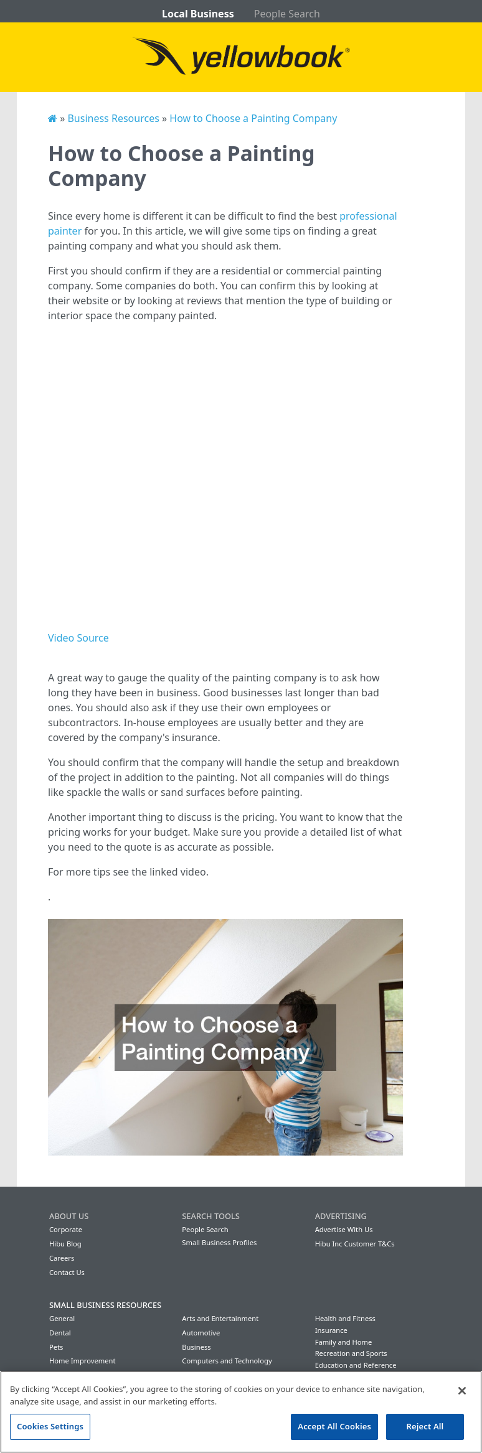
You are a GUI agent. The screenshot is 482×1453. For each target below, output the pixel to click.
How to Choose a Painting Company (253, 118)
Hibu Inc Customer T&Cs (355, 1243)
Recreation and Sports (351, 1353)
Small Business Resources (105, 1305)
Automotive (201, 1332)
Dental (60, 1332)
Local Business (198, 14)
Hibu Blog (65, 1243)
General (62, 1318)
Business (196, 1347)
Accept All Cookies (334, 1426)
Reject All (425, 1426)
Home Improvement (82, 1360)
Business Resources (113, 118)
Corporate (65, 1229)
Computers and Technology (227, 1360)
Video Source (78, 638)
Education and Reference (356, 1365)
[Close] (462, 1390)
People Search (287, 14)
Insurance (331, 1330)
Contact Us (67, 1272)
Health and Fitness (345, 1318)
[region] (241, 1412)
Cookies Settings (50, 1426)
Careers (61, 1258)
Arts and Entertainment (220, 1318)
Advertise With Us (344, 1229)
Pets (56, 1347)
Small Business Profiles (219, 1242)
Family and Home (343, 1342)
